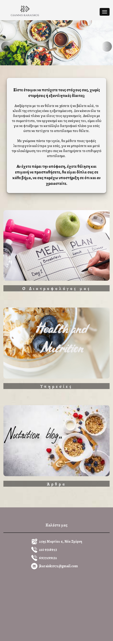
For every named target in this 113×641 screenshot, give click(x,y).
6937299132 (48, 557)
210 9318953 (48, 549)
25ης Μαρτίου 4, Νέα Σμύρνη (60, 541)
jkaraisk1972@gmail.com (58, 566)
